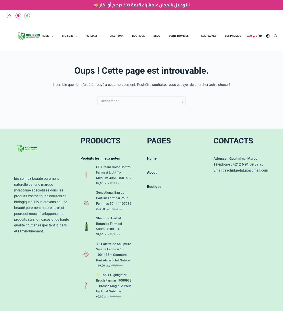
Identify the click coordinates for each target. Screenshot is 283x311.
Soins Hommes (181, 36)
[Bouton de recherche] (181, 101)
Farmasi (94, 36)
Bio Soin (70, 36)
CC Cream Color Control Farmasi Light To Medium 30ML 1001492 (114, 172)
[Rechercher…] (137, 101)
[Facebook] (9, 15)
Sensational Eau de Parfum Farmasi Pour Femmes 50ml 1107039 (113, 198)
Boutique (138, 35)
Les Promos (233, 35)
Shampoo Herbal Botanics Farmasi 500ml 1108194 (109, 223)
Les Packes (208, 35)
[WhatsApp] (27, 15)
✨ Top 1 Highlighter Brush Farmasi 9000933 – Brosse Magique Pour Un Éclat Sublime (114, 283)
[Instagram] (18, 15)
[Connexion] (268, 36)
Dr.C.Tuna (116, 35)
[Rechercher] (275, 36)
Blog (156, 35)
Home (48, 36)
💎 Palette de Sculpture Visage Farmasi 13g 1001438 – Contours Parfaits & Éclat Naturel (113, 252)
